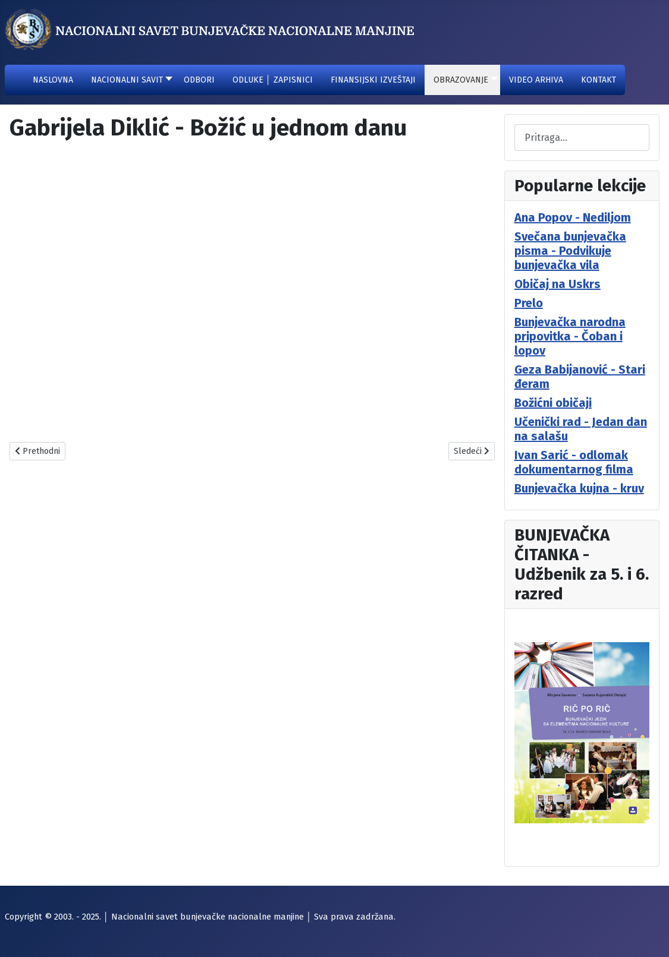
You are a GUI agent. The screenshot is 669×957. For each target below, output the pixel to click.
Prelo (528, 303)
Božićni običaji (553, 403)
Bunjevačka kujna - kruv (579, 488)
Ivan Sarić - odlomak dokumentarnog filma (573, 462)
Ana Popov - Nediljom (572, 217)
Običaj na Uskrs (557, 284)
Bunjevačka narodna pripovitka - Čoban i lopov (570, 336)
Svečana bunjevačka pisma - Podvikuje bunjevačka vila (570, 250)
